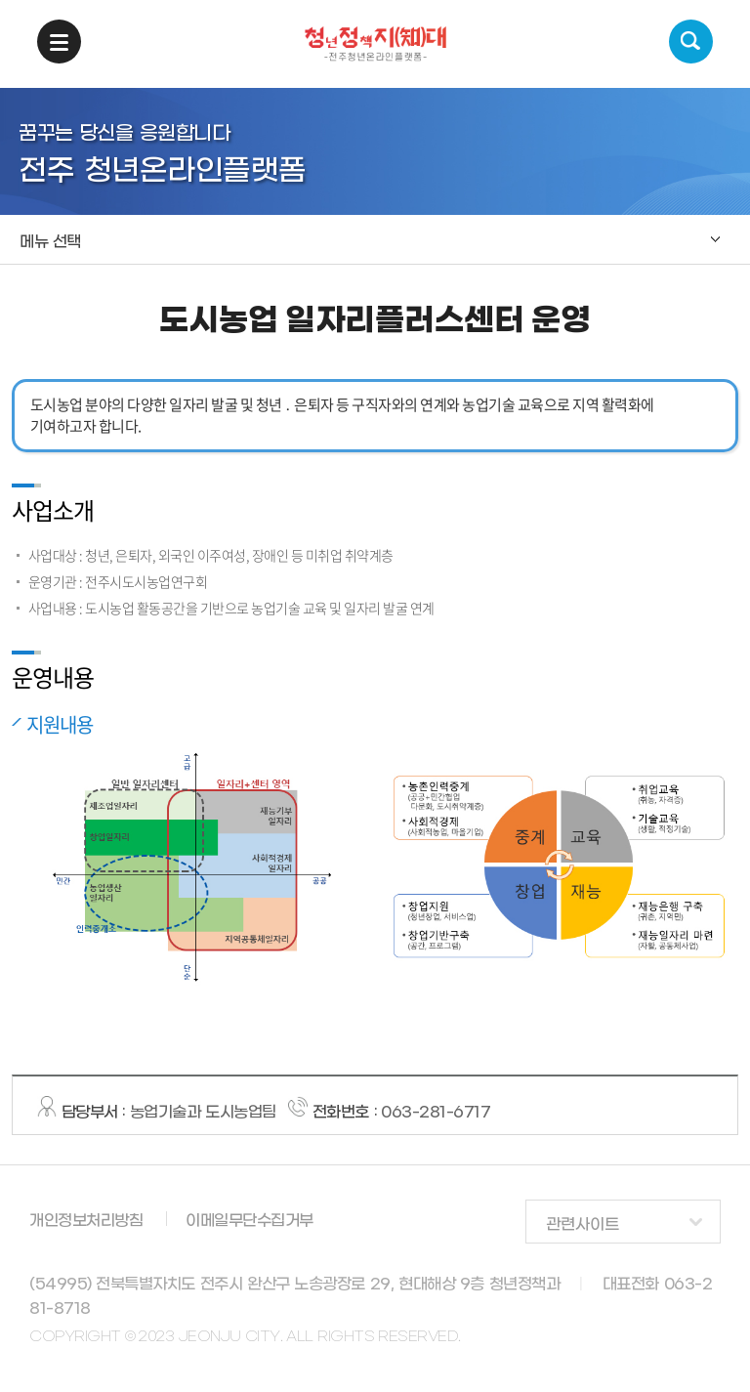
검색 (691, 41)
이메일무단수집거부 (249, 1220)
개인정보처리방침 (86, 1220)
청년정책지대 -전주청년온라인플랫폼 (375, 43)
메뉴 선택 (50, 241)
